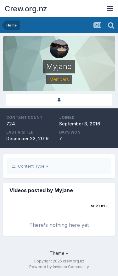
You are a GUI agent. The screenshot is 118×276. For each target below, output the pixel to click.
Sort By (99, 206)
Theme (59, 253)
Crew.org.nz (26, 8)
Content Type (30, 166)
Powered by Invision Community (59, 266)
